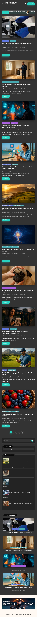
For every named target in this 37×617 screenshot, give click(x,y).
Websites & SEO (15, 246)
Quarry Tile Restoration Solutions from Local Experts (21, 503)
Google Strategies (6, 246)
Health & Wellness (6, 287)
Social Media (15, 164)
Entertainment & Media (7, 205)
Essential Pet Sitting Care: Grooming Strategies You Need (16, 467)
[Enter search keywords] (18, 440)
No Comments (21, 47)
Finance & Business (6, 164)
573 (22, 432)
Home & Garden (15, 82)
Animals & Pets (5, 40)
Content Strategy (5, 123)
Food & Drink (15, 411)
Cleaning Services (6, 82)
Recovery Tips (13, 329)
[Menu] (26, 3)
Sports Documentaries (18, 205)
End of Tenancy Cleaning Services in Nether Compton (18, 550)
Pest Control (13, 40)
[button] (31, 3)
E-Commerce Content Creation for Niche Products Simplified (18, 569)
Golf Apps (4, 370)
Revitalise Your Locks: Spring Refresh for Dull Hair (20, 472)
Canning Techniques (6, 411)
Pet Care (13, 287)
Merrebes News (9, 3)
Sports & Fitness (11, 370)
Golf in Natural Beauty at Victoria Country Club (20, 461)
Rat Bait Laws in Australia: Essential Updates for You (19, 11)
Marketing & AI (14, 123)
